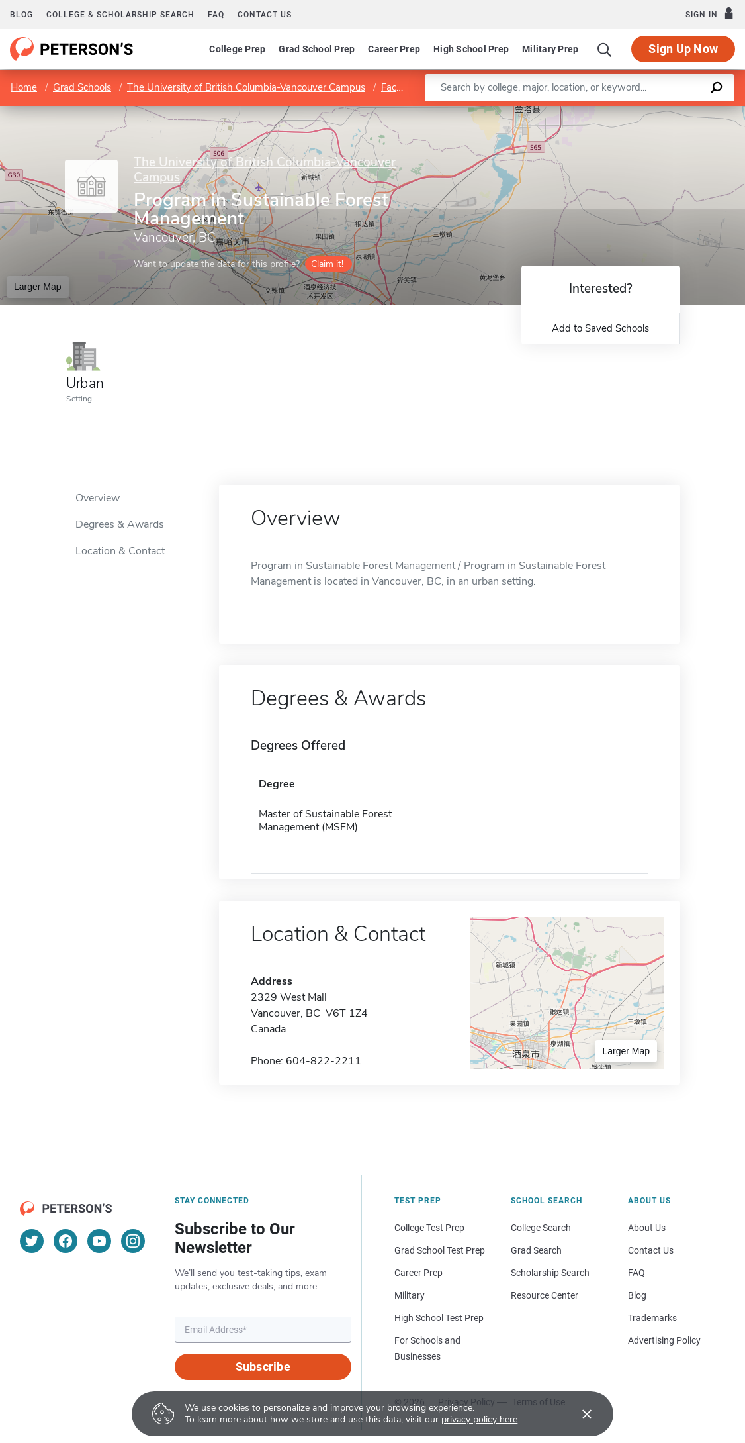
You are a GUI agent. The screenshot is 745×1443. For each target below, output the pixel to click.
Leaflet (585, 112)
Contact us (265, 14)
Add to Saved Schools (600, 328)
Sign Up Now (683, 49)
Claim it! (327, 264)
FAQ (216, 14)
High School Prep (471, 49)
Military (409, 1295)
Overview (97, 498)
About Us (647, 1227)
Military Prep (550, 49)
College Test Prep (429, 1227)
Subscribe (263, 1366)
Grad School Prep (317, 49)
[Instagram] (133, 1241)
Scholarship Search (550, 1273)
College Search (541, 1227)
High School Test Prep (439, 1318)
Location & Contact (120, 551)
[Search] (605, 49)
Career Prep (394, 49)
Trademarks (652, 1318)
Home (24, 87)
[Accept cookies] (577, 1414)
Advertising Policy (664, 1340)
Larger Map (38, 286)
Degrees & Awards (119, 524)
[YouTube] (99, 1241)
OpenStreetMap (655, 112)
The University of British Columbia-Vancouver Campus (246, 87)
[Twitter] (32, 1241)
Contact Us (651, 1250)
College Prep (237, 49)
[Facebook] (65, 1241)
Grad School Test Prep (439, 1250)
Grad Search (536, 1250)
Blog (21, 14)
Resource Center (544, 1295)
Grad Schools (82, 87)
